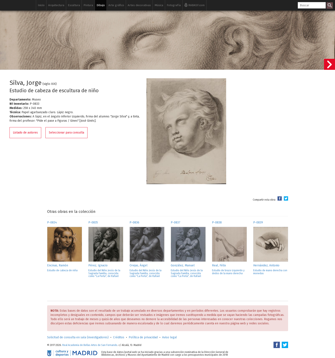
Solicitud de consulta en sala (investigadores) (78, 337)
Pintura (88, 5)
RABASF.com (194, 5)
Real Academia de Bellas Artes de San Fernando (89, 345)
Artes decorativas (139, 5)
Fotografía (174, 5)
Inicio (41, 5)
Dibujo (101, 5)
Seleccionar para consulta (66, 132)
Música (159, 5)
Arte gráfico (116, 5)
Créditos (118, 337)
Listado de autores (25, 132)
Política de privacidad (143, 337)
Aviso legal (169, 337)
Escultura (74, 5)
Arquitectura (56, 5)
